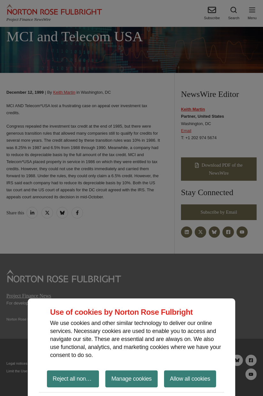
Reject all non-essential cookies (76, 379)
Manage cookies (131, 379)
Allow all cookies (190, 379)
